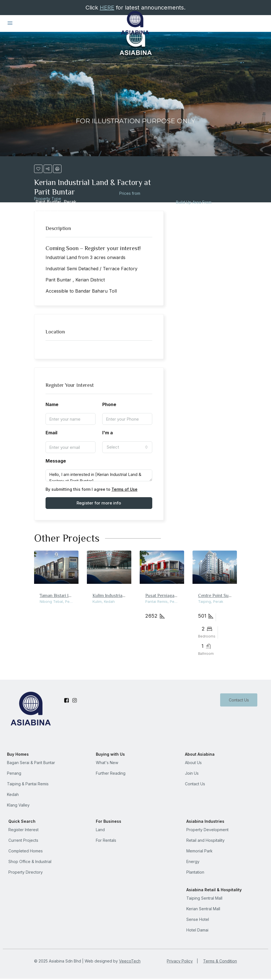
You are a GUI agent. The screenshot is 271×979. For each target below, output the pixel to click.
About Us (193, 762)
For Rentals (106, 840)
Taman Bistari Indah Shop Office (71, 595)
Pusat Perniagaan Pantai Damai (175, 595)
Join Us (192, 773)
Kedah (13, 794)
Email (51, 432)
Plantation (195, 872)
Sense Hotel (197, 919)
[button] (38, 169)
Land (100, 829)
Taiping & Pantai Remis (28, 783)
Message (56, 461)
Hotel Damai (197, 930)
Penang (14, 773)
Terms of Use (124, 489)
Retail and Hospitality (205, 840)
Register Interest (23, 829)
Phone (109, 404)
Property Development (207, 829)
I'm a (107, 432)
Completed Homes (25, 850)
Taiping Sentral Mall (204, 898)
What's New (107, 762)
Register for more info (99, 503)
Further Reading (110, 773)
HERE (107, 7)
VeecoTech (130, 961)
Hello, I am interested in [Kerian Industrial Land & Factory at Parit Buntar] (99, 475)
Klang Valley (18, 805)
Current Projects (23, 840)
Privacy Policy (180, 961)
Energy (192, 861)
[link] (56, 567)
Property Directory (25, 872)
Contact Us (239, 700)
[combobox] (127, 447)
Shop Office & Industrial (29, 861)
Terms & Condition (220, 961)
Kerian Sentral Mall (203, 908)
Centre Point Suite (215, 595)
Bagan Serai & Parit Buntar (31, 762)
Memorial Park (199, 850)
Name (52, 404)
